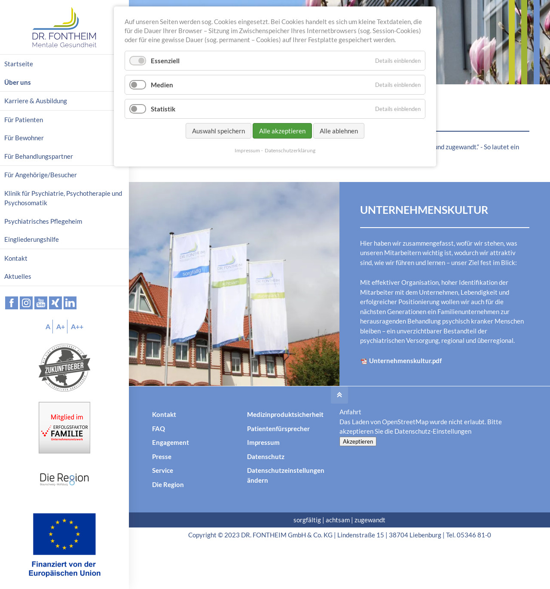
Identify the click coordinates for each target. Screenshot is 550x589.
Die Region (168, 484)
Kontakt (164, 414)
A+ (60, 326)
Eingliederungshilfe (31, 239)
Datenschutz (265, 456)
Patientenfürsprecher (278, 428)
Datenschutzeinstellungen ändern (285, 475)
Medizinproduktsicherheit (285, 414)
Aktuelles (17, 276)
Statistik (163, 109)
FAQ (158, 428)
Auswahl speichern (218, 131)
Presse (161, 456)
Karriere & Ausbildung (35, 101)
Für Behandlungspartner (38, 156)
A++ (77, 326)
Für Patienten (23, 119)
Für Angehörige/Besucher (40, 175)
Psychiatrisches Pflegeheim (43, 221)
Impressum (263, 442)
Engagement (170, 442)
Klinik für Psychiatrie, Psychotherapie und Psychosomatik (63, 198)
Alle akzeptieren (282, 131)
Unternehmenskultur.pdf (401, 361)
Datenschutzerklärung (290, 150)
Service (162, 470)
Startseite (18, 64)
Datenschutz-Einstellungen (432, 431)
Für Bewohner (24, 138)
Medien (162, 85)
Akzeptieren (358, 441)
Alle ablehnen (339, 131)
